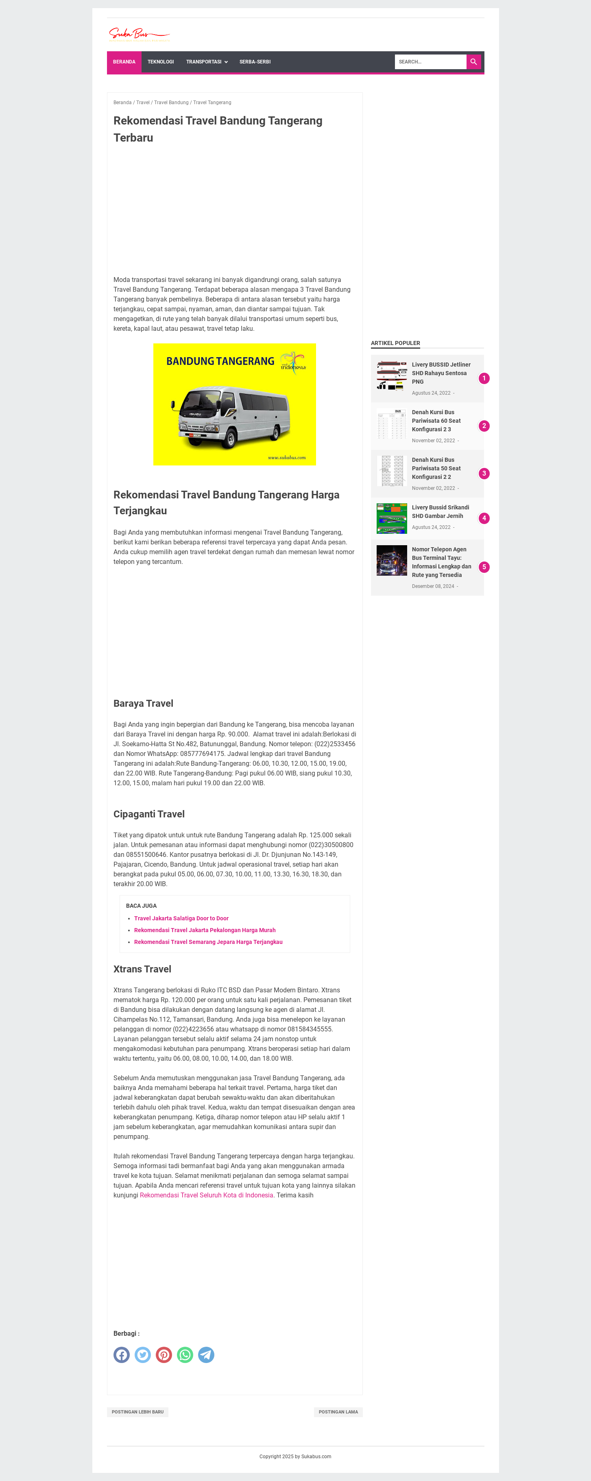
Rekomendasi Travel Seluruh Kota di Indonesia (206, 1195)
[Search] (431, 62)
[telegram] (206, 1355)
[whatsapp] (185, 1355)
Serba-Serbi (255, 62)
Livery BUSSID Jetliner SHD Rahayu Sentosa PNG (441, 373)
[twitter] (143, 1355)
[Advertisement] (235, 212)
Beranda (124, 62)
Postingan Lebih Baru (138, 1412)
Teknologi (161, 62)
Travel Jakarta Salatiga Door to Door (181, 918)
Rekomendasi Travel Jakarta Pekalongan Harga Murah (205, 930)
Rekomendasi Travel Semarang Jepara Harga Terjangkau (208, 942)
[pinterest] (164, 1355)
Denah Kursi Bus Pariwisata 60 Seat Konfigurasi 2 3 (436, 421)
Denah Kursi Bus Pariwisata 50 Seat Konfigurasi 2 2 (436, 468)
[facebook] (121, 1355)
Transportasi (204, 62)
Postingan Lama (338, 1412)
